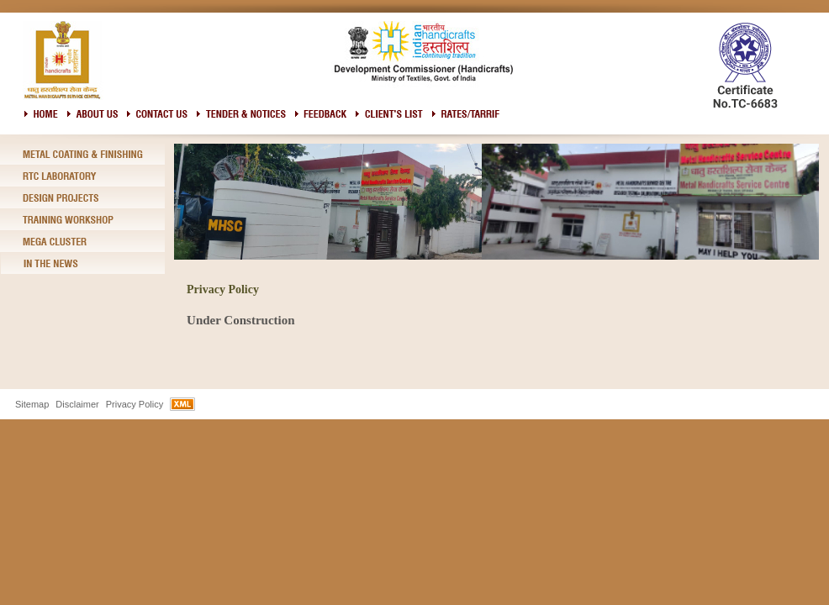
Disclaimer (76, 404)
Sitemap (32, 404)
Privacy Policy (134, 404)
